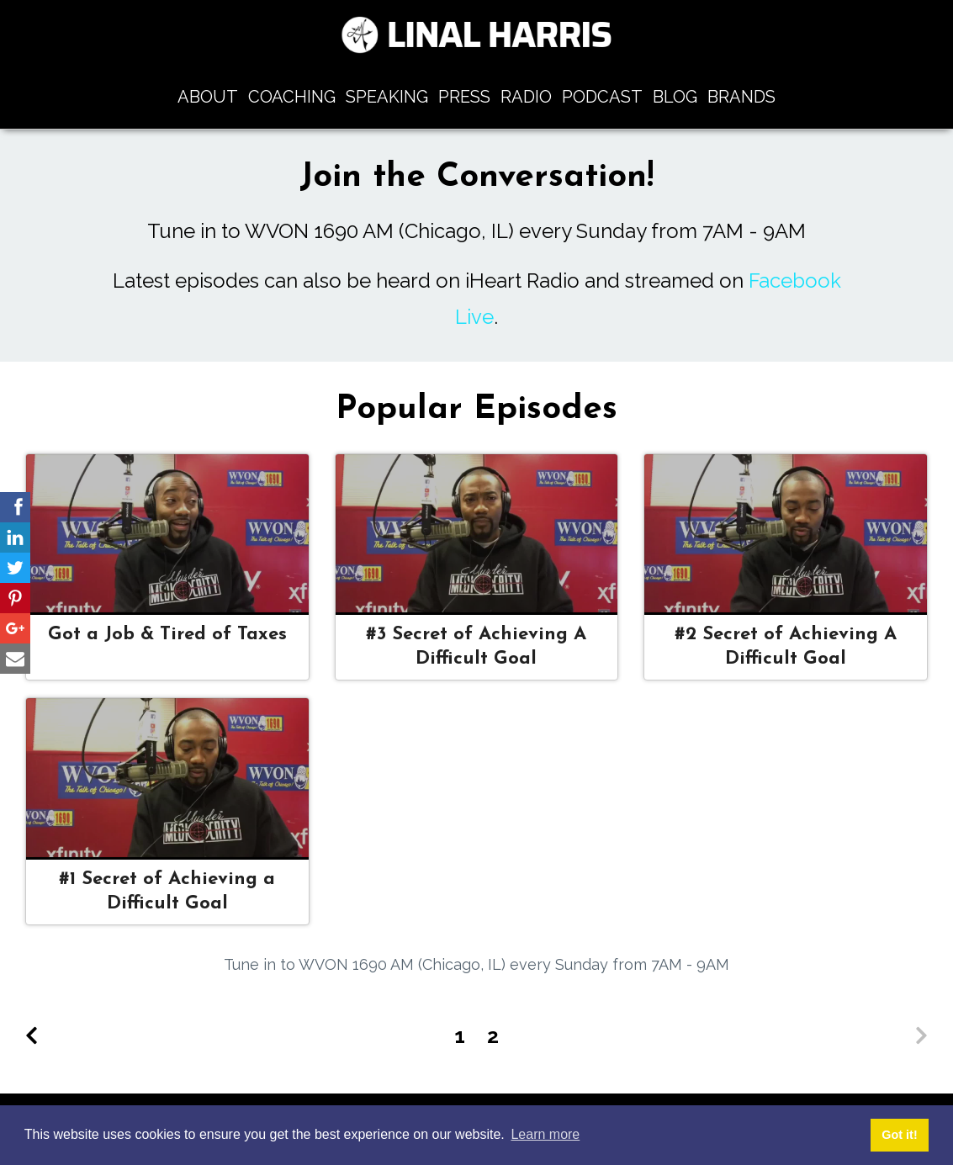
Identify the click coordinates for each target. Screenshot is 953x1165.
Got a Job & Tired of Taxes (167, 634)
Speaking (387, 97)
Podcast (602, 97)
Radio (526, 97)
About (207, 97)
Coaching (292, 97)
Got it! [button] (899, 1134)
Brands (741, 97)
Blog (675, 97)
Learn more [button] (545, 1134)
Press (464, 97)
